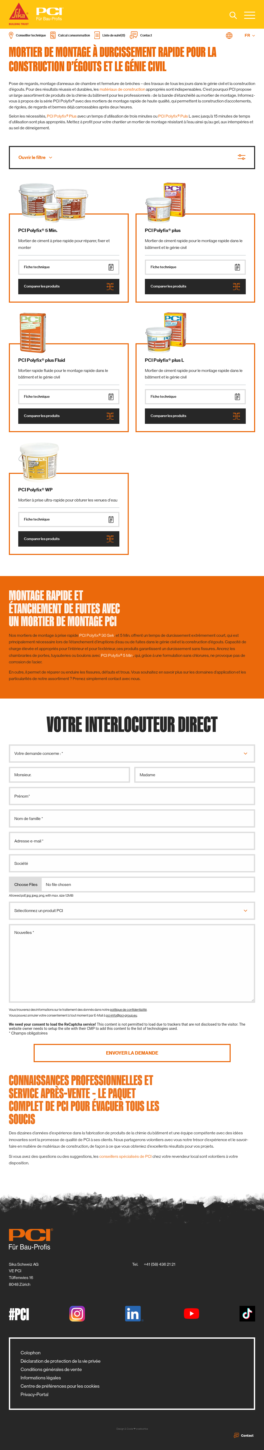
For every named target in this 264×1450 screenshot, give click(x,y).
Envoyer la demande (132, 1053)
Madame (147, 774)
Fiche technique (69, 267)
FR (250, 35)
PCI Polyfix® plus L (164, 360)
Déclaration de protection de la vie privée (61, 1361)
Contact (244, 1435)
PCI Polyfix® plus (163, 230)
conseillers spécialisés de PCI (125, 1156)
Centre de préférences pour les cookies (60, 1386)
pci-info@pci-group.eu (121, 1015)
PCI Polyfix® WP (35, 490)
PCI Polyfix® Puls (173, 116)
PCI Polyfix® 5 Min (116, 655)
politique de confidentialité (128, 1010)
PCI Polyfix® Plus (62, 116)
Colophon (31, 1352)
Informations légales (41, 1377)
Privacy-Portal (34, 1394)
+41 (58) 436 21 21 (159, 1264)
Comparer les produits (69, 286)
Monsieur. (22, 774)
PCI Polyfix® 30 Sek (96, 635)
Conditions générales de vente (51, 1369)
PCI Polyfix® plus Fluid (41, 360)
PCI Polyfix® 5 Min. (37, 230)
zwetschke (142, 1428)
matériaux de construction (122, 89)
